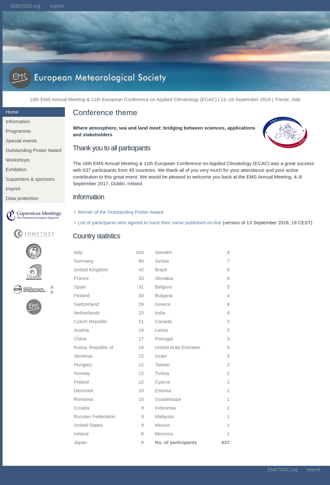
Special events (21, 140)
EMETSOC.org (25, 6)
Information (18, 121)
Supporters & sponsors (30, 179)
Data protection (22, 198)
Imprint (56, 6)
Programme (18, 131)
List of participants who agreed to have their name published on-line (149, 222)
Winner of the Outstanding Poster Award (120, 212)
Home (12, 112)
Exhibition (16, 169)
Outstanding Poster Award (33, 150)
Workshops (18, 160)
